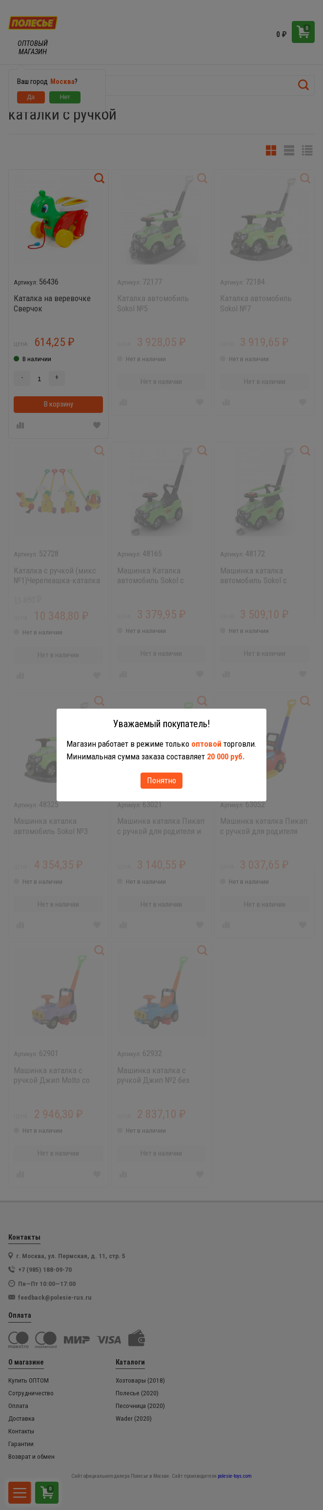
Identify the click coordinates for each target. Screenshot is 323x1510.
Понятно (161, 780)
